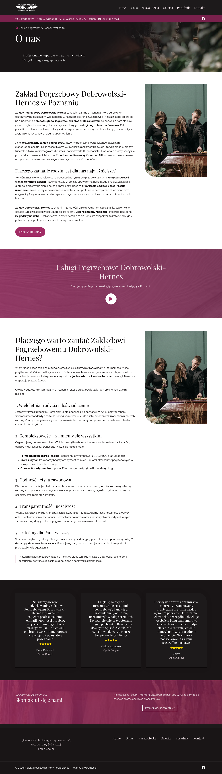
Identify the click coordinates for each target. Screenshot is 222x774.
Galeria (168, 8)
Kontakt (199, 8)
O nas (134, 8)
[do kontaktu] (160, 712)
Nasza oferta (150, 8)
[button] (111, 300)
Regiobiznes (61, 767)
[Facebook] (203, 18)
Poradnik (183, 8)
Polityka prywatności (84, 767)
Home (121, 8)
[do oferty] (30, 233)
